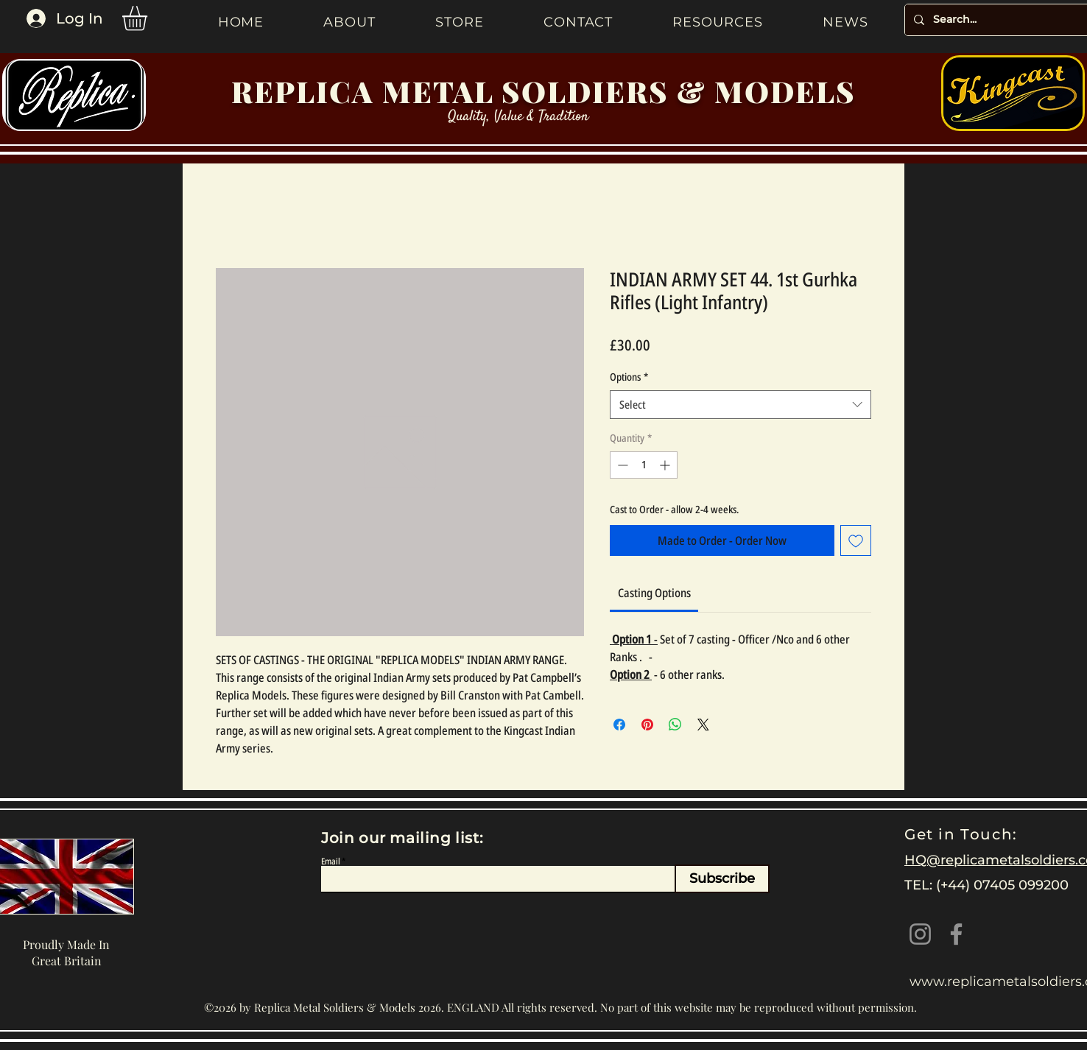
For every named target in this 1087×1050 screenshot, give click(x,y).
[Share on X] (703, 724)
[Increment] (666, 465)
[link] (654, 593)
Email (330, 861)
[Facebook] (956, 934)
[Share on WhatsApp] (675, 724)
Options (629, 377)
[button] (149, 18)
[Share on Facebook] (619, 724)
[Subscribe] (722, 878)
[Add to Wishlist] (855, 540)
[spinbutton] (643, 465)
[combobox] (740, 404)
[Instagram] (920, 934)
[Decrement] (621, 465)
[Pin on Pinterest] (647, 724)
